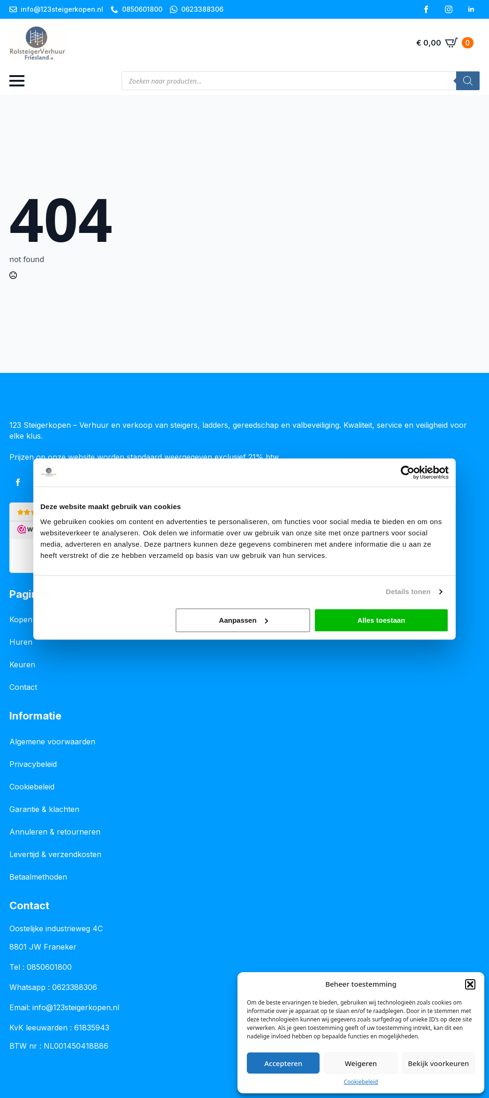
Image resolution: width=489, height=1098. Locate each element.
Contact (23, 687)
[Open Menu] (16, 80)
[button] (470, 984)
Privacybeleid (33, 764)
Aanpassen (243, 620)
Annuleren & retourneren (54, 831)
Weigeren (361, 1063)
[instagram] (448, 9)
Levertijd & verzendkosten (55, 854)
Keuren (22, 664)
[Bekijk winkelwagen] (445, 42)
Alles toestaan (381, 620)
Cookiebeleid (361, 1082)
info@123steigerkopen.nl (75, 1007)
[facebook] (426, 9)
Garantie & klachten (44, 809)
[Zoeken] (468, 80)
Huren (20, 642)
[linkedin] (471, 9)
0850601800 (49, 967)
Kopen (20, 619)
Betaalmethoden (38, 876)
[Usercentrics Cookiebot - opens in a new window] (408, 472)
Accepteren (283, 1063)
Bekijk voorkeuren (438, 1063)
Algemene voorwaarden (52, 741)
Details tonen (408, 591)
